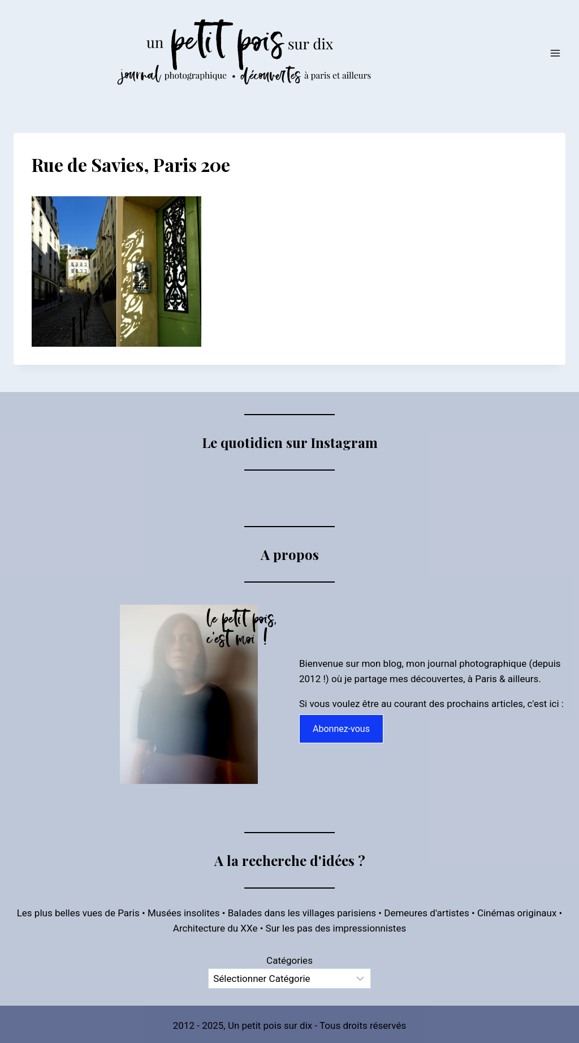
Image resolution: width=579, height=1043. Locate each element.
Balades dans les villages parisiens (302, 913)
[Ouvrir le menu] (555, 53)
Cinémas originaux (516, 913)
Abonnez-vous (341, 728)
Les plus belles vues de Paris (78, 913)
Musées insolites (184, 913)
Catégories (289, 960)
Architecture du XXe (215, 928)
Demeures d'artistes (426, 913)
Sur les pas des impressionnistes (336, 928)
